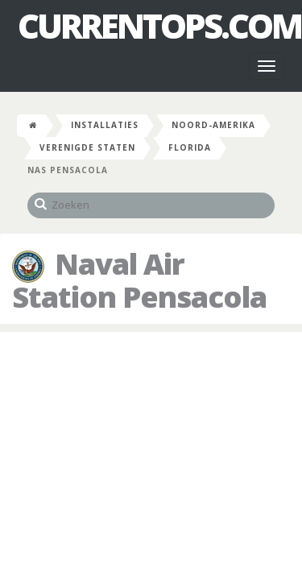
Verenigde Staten (87, 147)
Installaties (105, 124)
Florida (189, 147)
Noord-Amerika (213, 124)
